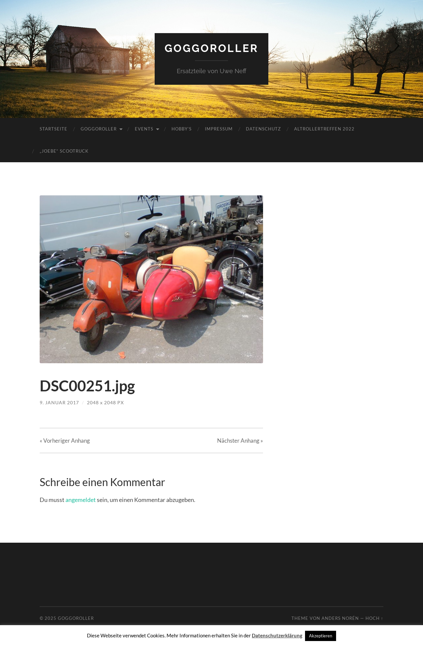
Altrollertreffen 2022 (324, 128)
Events (144, 128)
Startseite (53, 128)
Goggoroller (211, 48)
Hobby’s (182, 128)
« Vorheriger (65, 440)
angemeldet (80, 499)
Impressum (219, 128)
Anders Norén (340, 618)
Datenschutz (263, 128)
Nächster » (240, 440)
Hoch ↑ (374, 618)
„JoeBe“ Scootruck (64, 151)
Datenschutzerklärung (277, 635)
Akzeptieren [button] (320, 635)
